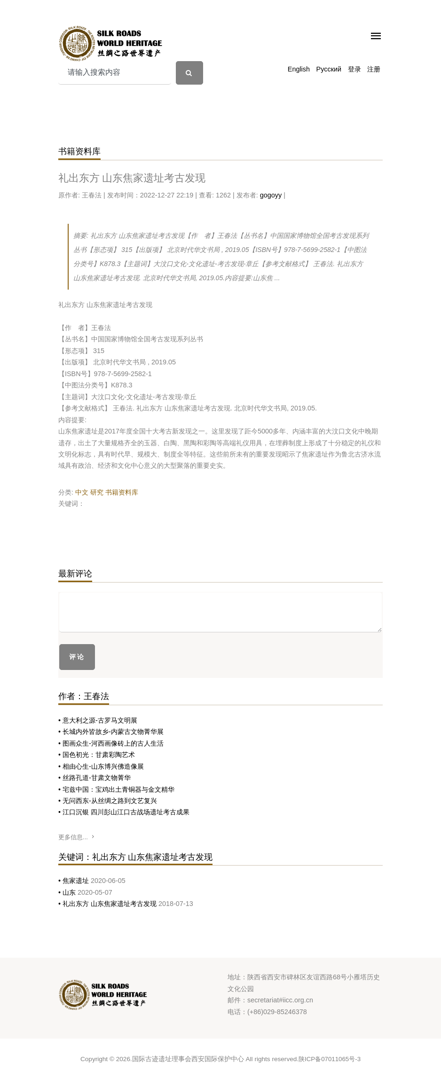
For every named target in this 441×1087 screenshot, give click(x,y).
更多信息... (77, 837)
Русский (328, 69)
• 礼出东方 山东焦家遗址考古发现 (108, 903)
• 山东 (68, 892)
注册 (373, 69)
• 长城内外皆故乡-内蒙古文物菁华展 (111, 731)
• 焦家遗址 (74, 880)
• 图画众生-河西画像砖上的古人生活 (111, 743)
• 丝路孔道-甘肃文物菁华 (94, 777)
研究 (96, 492)
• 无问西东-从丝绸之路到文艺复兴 (107, 800)
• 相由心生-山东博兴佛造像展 (101, 766)
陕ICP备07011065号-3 (330, 1059)
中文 (81, 492)
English (299, 69)
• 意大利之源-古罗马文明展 (97, 720)
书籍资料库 (121, 492)
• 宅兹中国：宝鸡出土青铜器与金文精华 (116, 789)
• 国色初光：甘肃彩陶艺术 (96, 754)
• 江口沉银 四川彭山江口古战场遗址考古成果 (123, 812)
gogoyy (271, 195)
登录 (354, 69)
